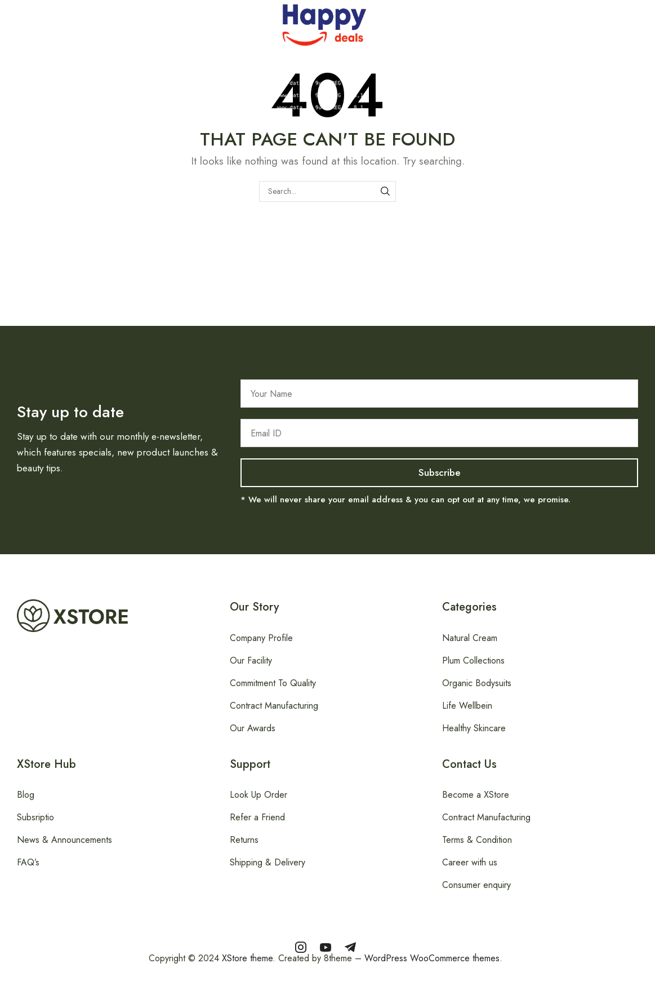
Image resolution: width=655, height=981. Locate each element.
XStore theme (247, 958)
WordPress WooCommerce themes (432, 958)
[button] (6, 22)
